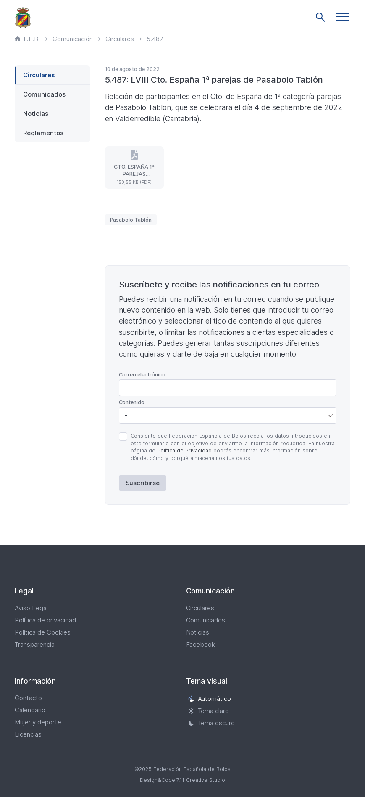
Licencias (28, 734)
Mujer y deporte (38, 722)
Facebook (200, 644)
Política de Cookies (43, 632)
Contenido (132, 402)
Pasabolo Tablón (131, 220)
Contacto (28, 698)
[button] (342, 17)
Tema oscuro (211, 722)
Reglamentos (43, 133)
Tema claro (208, 710)
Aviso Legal (31, 608)
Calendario (30, 710)
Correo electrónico (142, 374)
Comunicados (44, 94)
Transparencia (35, 644)
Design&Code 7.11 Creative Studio (183, 780)
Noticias (35, 114)
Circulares (39, 75)
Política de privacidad (45, 620)
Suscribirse (143, 483)
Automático (209, 698)
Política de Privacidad (185, 450)
